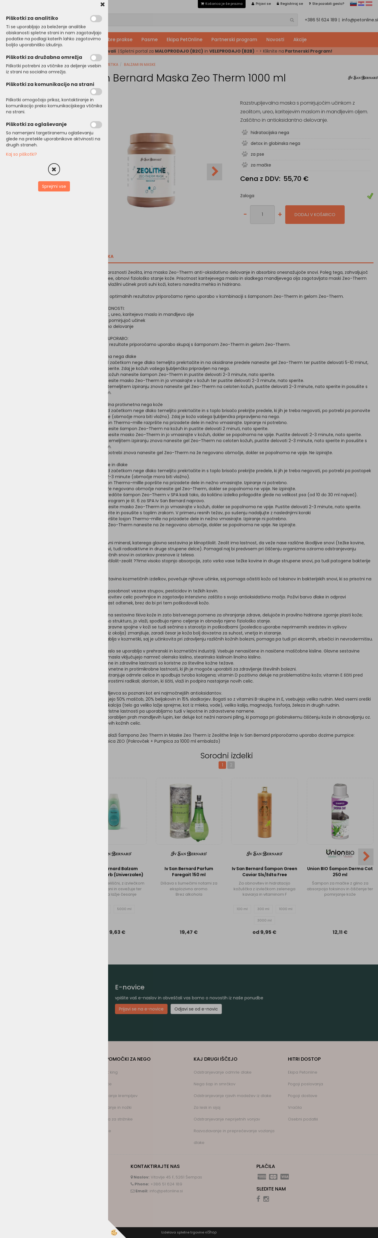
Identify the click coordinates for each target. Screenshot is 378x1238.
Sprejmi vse (54, 186)
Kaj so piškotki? (21, 154)
